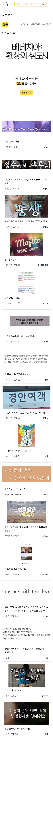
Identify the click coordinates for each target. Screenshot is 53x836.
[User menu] (50, 4)
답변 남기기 (26, 92)
